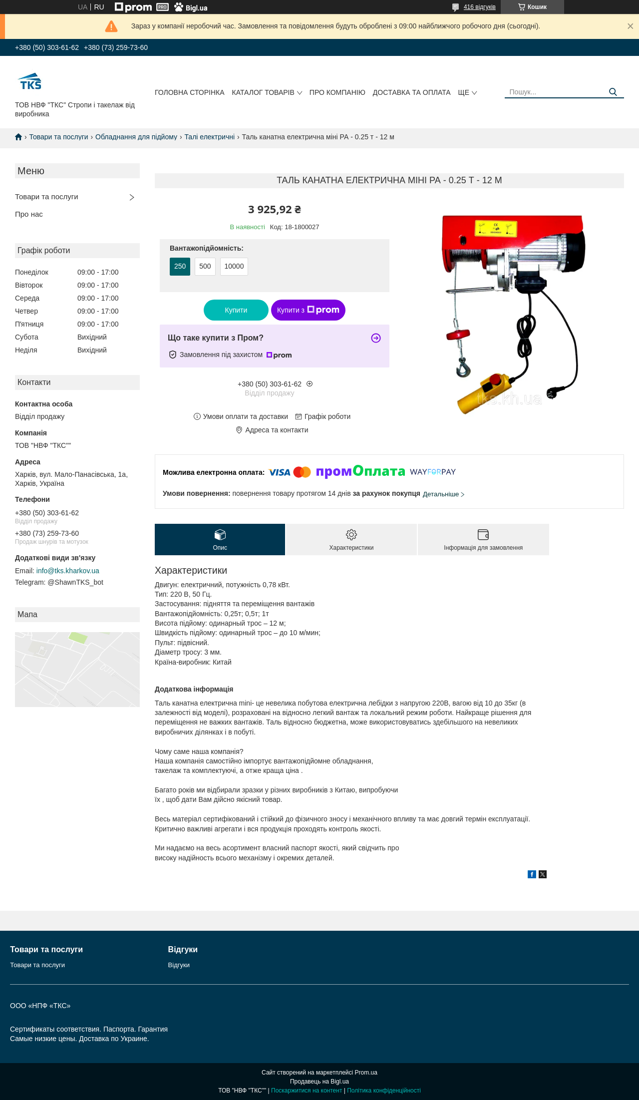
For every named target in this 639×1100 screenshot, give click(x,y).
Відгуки (179, 965)
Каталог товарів (263, 92)
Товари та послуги (58, 136)
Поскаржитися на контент (306, 1090)
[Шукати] (613, 92)
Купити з (308, 310)
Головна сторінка (190, 92)
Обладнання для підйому (136, 136)
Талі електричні (209, 136)
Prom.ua (366, 1072)
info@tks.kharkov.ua (67, 571)
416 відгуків (480, 6)
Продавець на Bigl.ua (319, 1081)
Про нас (29, 214)
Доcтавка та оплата (412, 92)
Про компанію (337, 92)
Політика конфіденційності (384, 1090)
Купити (236, 310)
